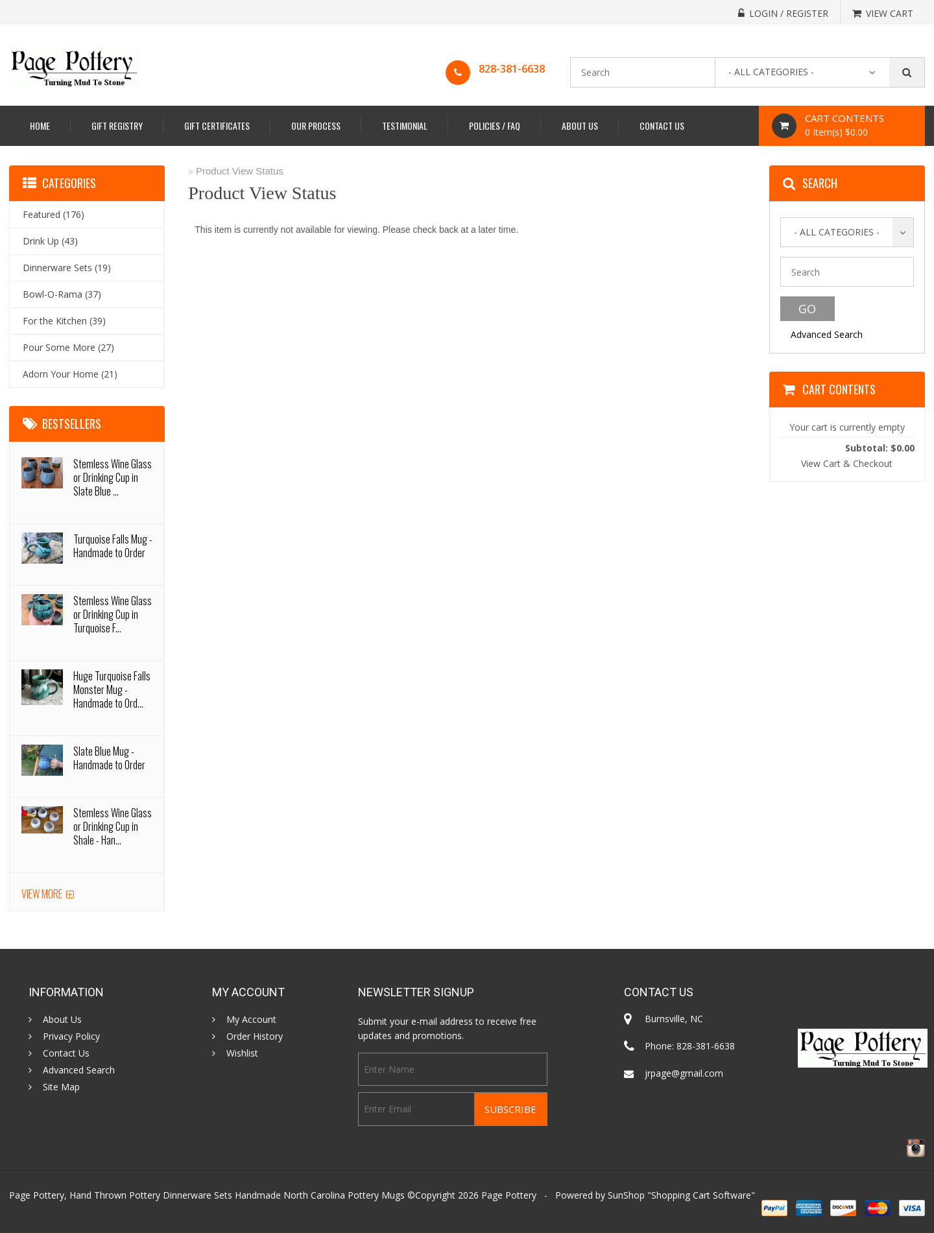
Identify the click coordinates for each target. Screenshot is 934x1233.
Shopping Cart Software (701, 1195)
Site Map (61, 1087)
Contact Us (662, 125)
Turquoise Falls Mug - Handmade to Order (112, 545)
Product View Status (239, 170)
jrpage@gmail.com (684, 1073)
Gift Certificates (217, 125)
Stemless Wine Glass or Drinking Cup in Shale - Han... (112, 826)
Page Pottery (508, 1195)
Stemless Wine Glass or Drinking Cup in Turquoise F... (112, 614)
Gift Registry (117, 125)
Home (40, 125)
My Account (251, 1019)
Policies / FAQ (494, 125)
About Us (580, 125)
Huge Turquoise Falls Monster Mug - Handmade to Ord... (111, 689)
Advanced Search (827, 334)
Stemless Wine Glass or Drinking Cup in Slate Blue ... (112, 477)
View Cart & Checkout (846, 463)
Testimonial (404, 125)
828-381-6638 (512, 69)
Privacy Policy (71, 1036)
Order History (254, 1036)
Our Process (316, 125)
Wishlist (242, 1053)
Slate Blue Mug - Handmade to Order (109, 757)
